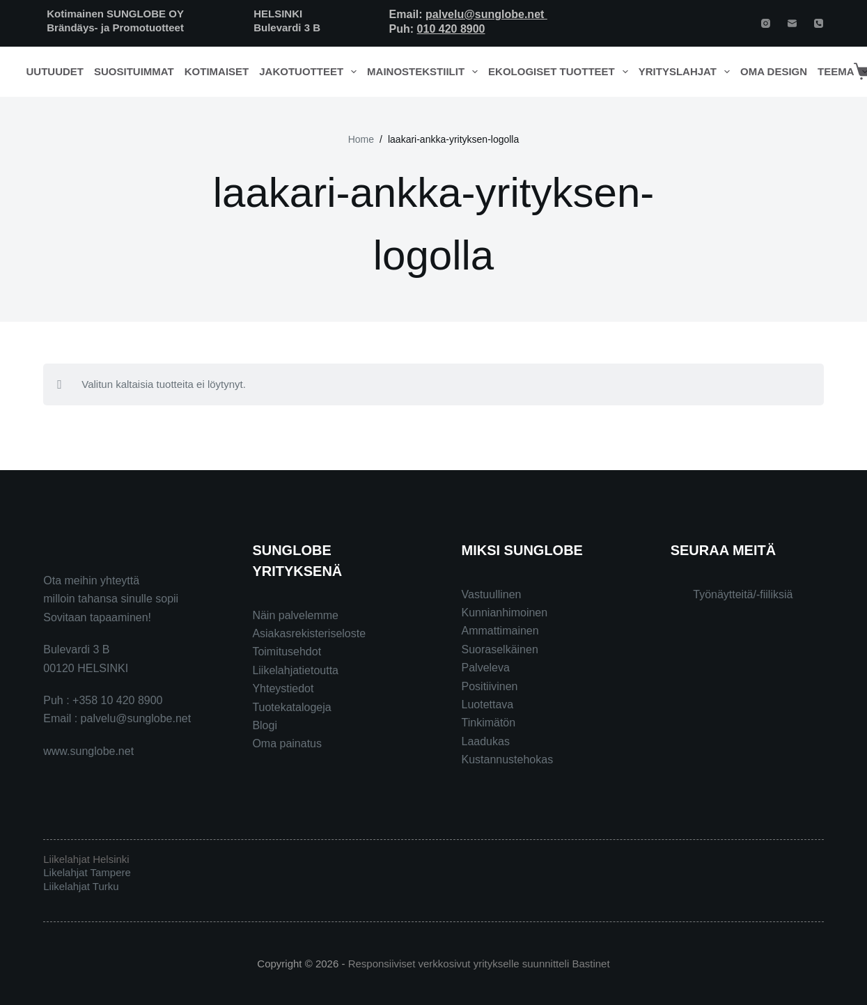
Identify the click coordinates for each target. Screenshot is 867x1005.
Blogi (264, 725)
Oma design (773, 71)
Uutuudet (55, 71)
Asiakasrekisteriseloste (309, 633)
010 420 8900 (451, 29)
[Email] (792, 23)
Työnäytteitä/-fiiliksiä (742, 594)
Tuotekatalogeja (291, 707)
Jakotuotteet (310, 71)
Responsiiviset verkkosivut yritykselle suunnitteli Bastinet (479, 963)
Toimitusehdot (286, 651)
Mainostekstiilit (425, 71)
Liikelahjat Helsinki (86, 859)
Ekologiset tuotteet (560, 71)
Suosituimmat (134, 71)
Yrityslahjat (687, 71)
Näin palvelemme (295, 615)
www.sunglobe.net (88, 751)
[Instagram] (765, 23)
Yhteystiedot (282, 688)
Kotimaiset (217, 71)
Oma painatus (287, 743)
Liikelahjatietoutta (295, 670)
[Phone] (818, 23)
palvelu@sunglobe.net (486, 14)
